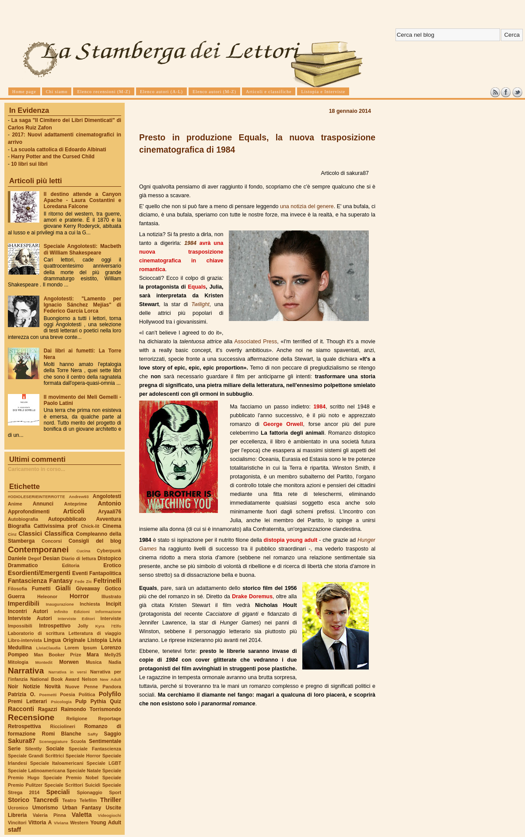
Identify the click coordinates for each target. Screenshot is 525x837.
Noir (13, 687)
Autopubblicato (67, 519)
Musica (94, 662)
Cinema (111, 526)
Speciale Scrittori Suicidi (72, 785)
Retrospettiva (24, 726)
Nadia (114, 662)
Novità (52, 687)
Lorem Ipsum (81, 647)
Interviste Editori (76, 618)
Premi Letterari (27, 701)
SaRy (93, 734)
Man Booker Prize (57, 654)
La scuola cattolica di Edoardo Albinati (58, 149)
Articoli (73, 511)
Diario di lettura (78, 558)
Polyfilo (110, 694)
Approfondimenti (28, 512)
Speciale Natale (83, 770)
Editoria (71, 565)
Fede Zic (83, 581)
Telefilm (88, 800)
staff (14, 829)
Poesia (67, 694)
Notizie (31, 687)
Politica (87, 694)
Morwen (69, 662)
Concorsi (52, 541)
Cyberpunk (109, 550)
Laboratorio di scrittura (36, 633)
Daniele (17, 558)
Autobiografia (23, 519)
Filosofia (17, 588)
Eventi (80, 573)
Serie (14, 749)
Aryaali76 (109, 512)
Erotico (112, 565)
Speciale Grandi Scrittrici (36, 755)
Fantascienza (27, 580)
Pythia (98, 701)
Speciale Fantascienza (95, 748)
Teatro (69, 800)
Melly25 (112, 654)
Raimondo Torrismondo (91, 709)
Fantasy (61, 580)
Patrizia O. (21, 694)
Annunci (43, 504)
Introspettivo (55, 626)
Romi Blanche (61, 734)
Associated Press (255, 341)
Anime (15, 503)
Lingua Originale (64, 640)
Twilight (200, 304)
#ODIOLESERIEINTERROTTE (36, 496)
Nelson (90, 679)
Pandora (111, 686)
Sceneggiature (53, 741)
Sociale (55, 749)
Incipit (113, 604)
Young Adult (105, 823)
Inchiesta (90, 604)
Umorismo (45, 808)
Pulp (81, 701)
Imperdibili (23, 603)
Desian (51, 558)
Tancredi (46, 799)
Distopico (109, 558)
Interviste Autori (30, 618)
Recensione (31, 717)
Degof (34, 558)
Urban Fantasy (81, 808)
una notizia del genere (307, 206)
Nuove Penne (81, 686)
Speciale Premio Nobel (70, 777)
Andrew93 (79, 496)
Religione (77, 718)
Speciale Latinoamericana (36, 770)
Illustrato (111, 596)
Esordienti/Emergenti (39, 572)
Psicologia (61, 701)
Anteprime (76, 503)
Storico (18, 799)
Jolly (82, 625)
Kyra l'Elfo (108, 626)
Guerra (16, 596)
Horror (79, 596)
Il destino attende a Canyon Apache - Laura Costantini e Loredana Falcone (82, 200)
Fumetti (41, 589)
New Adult (110, 679)
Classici (30, 533)
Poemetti (47, 694)
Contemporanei (38, 549)
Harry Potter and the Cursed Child (52, 156)
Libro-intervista (25, 640)
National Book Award (54, 679)
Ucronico (18, 807)
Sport (115, 792)
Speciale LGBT (104, 763)
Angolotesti (107, 496)
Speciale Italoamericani (57, 763)
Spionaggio (89, 792)
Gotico (113, 589)
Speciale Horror (83, 755)
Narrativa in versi (68, 672)
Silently (33, 748)
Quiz (115, 701)
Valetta (82, 814)
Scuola (78, 741)
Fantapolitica (105, 573)
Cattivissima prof (55, 526)
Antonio (109, 503)
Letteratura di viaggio (94, 633)
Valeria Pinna (49, 815)
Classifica (59, 533)
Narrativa (26, 670)
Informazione (108, 611)
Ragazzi (47, 709)
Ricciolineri (62, 726)
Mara (93, 655)
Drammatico (23, 565)
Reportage (109, 718)
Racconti (21, 708)
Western (79, 822)
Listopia (97, 640)
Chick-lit (90, 526)
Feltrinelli (107, 580)
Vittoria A (40, 823)
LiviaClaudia (48, 647)
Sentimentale (105, 741)
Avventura (108, 519)
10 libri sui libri (29, 164)
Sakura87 (21, 740)
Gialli (63, 588)
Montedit (43, 662)
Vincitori (17, 822)
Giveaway (88, 589)
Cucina (84, 550)
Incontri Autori (28, 611)
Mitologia (18, 662)
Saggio (112, 734)
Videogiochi (110, 815)
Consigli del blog (95, 541)
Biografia (19, 526)
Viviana (61, 822)
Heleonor (47, 596)
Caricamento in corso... (36, 469)
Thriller (110, 799)
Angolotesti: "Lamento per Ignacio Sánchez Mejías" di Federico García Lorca (82, 305)
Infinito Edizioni (72, 611)
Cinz (12, 534)
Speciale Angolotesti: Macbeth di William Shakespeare (82, 249)
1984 (190, 243)
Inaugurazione (60, 604)
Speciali (58, 791)
